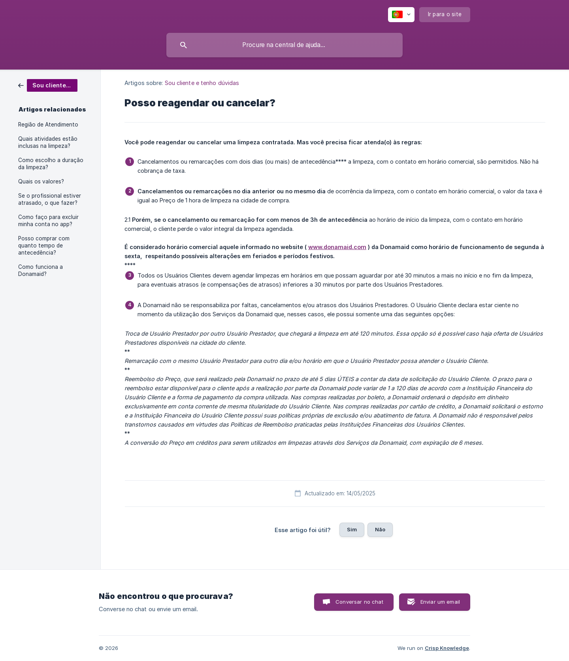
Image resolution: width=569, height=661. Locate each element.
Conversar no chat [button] (359, 602)
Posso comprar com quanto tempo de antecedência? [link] (44, 245)
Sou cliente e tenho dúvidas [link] (202, 82)
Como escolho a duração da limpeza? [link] (50, 163)
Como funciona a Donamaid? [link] (40, 270)
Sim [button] (352, 529)
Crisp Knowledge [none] (447, 648)
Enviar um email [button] (440, 602)
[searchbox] (284, 45)
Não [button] (380, 529)
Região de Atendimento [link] (48, 124)
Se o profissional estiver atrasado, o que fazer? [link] (49, 199)
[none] (401, 14)
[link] (47, 85)
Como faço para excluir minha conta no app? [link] (48, 220)
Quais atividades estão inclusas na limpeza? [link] (47, 142)
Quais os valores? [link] (41, 181)
